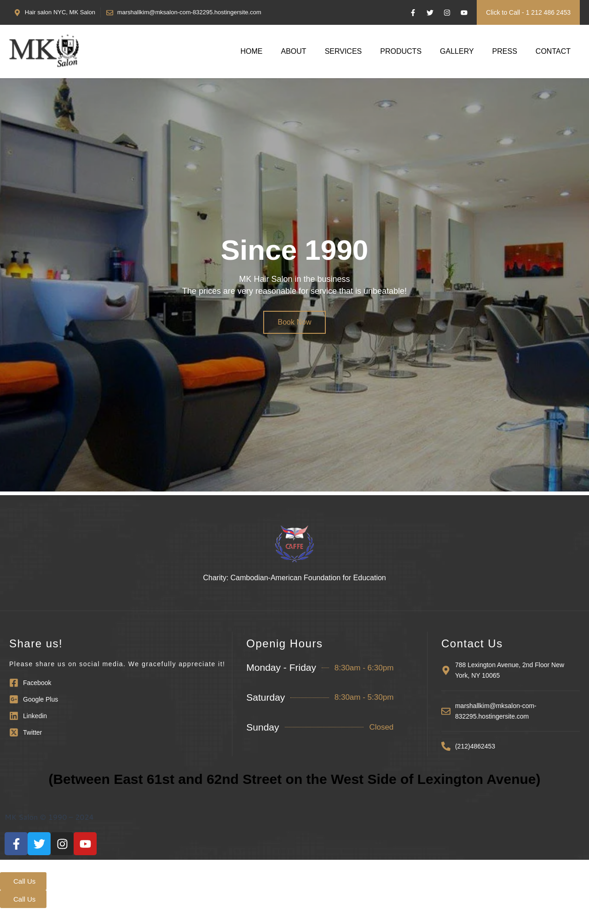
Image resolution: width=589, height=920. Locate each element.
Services (343, 51)
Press (504, 51)
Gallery (457, 51)
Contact (553, 51)
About (293, 51)
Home (252, 51)
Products (401, 51)
